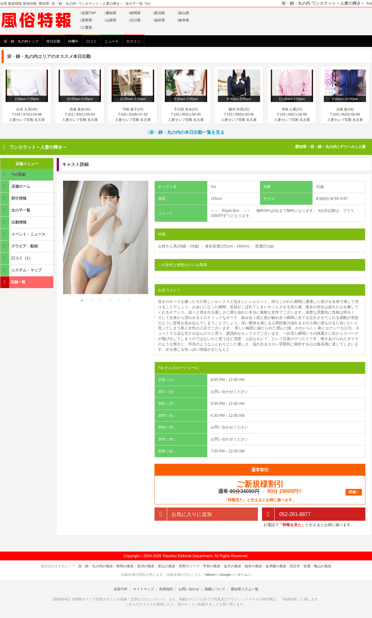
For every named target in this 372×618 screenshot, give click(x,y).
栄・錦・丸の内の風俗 (95, 566)
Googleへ (227, 574)
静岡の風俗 (125, 566)
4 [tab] (110, 301)
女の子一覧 (15, 210)
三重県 (86, 27)
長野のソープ (189, 566)
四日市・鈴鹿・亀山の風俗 (310, 566)
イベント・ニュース (23, 234)
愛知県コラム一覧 (245, 589)
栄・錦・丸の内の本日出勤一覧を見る (186, 132)
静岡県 (135, 13)
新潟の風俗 (145, 566)
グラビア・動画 (19, 246)
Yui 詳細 (13, 174)
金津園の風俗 (275, 566)
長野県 (86, 20)
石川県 (135, 20)
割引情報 (13, 198)
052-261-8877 (286, 514)
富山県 (183, 13)
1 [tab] (82, 301)
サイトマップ (143, 589)
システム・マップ (21, 270)
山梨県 (110, 20)
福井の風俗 (253, 566)
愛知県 (110, 13)
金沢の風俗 (232, 566)
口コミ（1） (16, 258)
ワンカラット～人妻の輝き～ (38, 147)
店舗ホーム (15, 186)
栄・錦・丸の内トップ (21, 41)
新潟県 (159, 13)
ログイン (133, 41)
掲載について (215, 589)
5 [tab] (120, 301)
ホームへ (243, 574)
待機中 (73, 41)
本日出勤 (53, 41)
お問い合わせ (188, 589)
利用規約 (166, 589)
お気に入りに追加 (183, 514)
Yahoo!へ (211, 574)
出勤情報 (13, 222)
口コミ (91, 41)
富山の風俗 (166, 566)
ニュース (112, 41)
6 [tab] (129, 301)
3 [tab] (101, 301)
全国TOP (88, 13)
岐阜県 (183, 20)
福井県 (159, 20)
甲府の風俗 (211, 566)
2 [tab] (91, 301)
